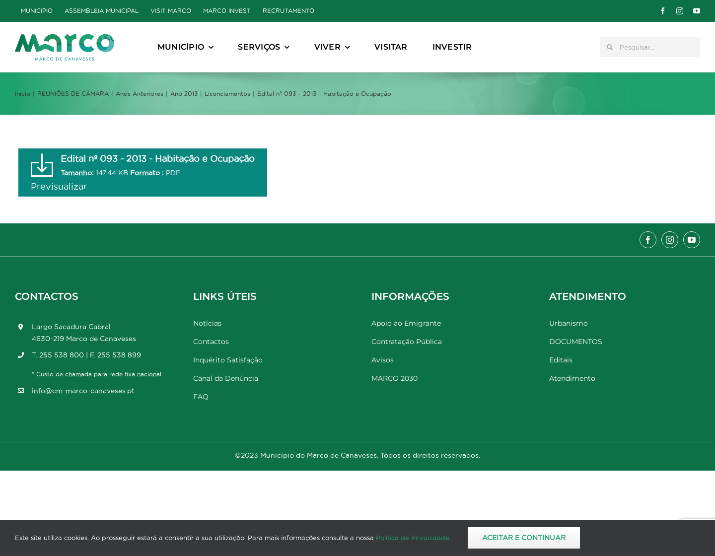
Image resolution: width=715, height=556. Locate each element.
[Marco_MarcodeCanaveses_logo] (64, 38)
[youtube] (696, 10)
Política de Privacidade (412, 537)
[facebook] (662, 10)
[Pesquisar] (610, 47)
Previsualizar (59, 186)
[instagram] (679, 10)
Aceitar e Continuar (524, 538)
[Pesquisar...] (650, 47)
